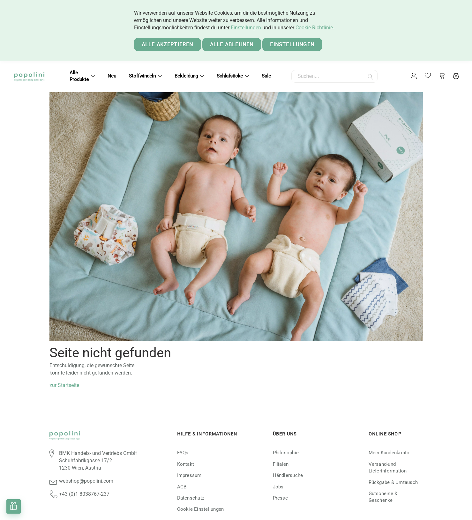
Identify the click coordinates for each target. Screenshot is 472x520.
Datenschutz (191, 498)
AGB (182, 487)
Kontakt (185, 464)
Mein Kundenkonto (389, 453)
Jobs (278, 487)
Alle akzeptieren (167, 44)
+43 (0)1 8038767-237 (84, 494)
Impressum (189, 475)
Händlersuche (288, 475)
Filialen (281, 464)
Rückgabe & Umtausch (393, 482)
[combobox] (334, 76)
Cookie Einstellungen (200, 509)
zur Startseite (64, 385)
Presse (280, 498)
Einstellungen (246, 28)
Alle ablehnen (232, 44)
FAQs (183, 453)
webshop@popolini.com (86, 481)
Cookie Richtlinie (314, 28)
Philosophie (286, 453)
